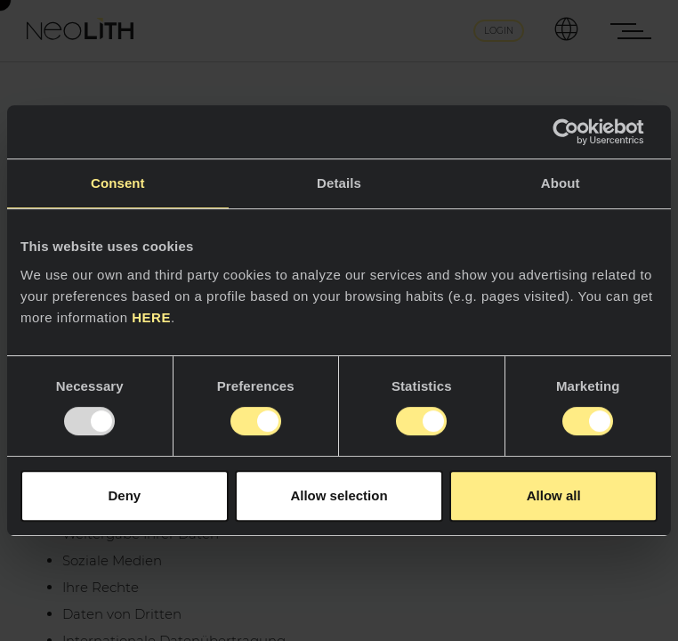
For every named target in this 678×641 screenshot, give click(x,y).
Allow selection (338, 495)
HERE (151, 317)
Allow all (554, 495)
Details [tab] (339, 183)
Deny (124, 495)
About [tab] (560, 183)
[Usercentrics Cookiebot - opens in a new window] (580, 131)
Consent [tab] (118, 183)
